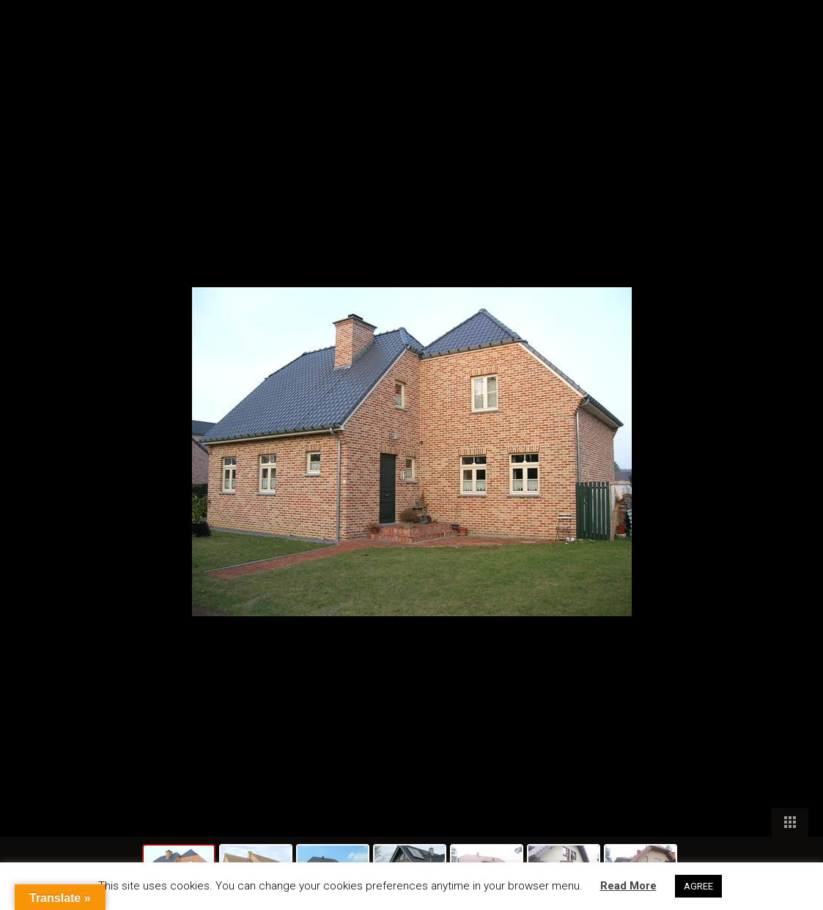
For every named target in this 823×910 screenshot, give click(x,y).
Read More (628, 885)
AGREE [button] (698, 886)
